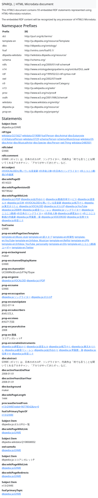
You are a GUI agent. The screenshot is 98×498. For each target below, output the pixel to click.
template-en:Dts (58, 244)
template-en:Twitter (23, 247)
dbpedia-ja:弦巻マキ (78, 217)
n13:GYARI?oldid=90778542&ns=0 (20, 406)
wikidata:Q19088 (31, 135)
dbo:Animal (61, 135)
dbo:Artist (7, 142)
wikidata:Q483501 (82, 142)
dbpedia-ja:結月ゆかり (33, 199)
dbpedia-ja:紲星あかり (70, 213)
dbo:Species (39, 142)
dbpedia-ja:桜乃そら (73, 202)
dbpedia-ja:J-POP (11, 199)
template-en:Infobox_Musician (32, 240)
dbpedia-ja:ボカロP (54, 206)
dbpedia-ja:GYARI (11, 432)
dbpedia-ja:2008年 (12, 209)
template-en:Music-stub (15, 237)
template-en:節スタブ (40, 237)
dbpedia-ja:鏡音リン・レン (37, 209)
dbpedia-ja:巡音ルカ (37, 346)
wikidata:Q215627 (12, 135)
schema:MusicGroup (68, 139)
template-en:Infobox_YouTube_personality (25, 244)
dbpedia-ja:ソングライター (66, 209)
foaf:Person (47, 135)
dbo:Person (53, 142)
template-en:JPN (80, 240)
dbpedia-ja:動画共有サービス (61, 199)
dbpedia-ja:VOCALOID (31, 206)
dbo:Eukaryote (76, 135)
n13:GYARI (7, 415)
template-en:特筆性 (63, 237)
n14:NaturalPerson (12, 139)
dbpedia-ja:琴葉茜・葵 (29, 217)
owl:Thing (65, 142)
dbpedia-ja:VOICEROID (53, 217)
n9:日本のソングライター (65, 171)
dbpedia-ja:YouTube (76, 206)
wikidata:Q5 (87, 139)
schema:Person (48, 139)
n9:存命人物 (45, 171)
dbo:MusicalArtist (23, 142)
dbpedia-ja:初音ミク (13, 220)
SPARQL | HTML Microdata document (27, 4)
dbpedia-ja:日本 (15, 202)
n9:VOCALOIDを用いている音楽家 (20, 171)
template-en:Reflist (60, 240)
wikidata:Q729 (31, 139)
